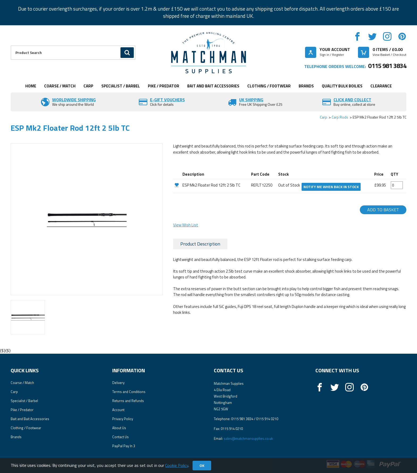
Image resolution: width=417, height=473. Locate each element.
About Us (119, 427)
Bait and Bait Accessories (213, 86)
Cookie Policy (176, 465)
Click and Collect (352, 99)
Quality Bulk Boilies (342, 86)
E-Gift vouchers (167, 99)
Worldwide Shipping (74, 99)
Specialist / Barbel (120, 86)
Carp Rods (340, 117)
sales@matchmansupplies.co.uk (248, 438)
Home (30, 86)
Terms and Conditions (128, 391)
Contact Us (120, 437)
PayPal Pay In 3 (123, 446)
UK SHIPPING (251, 99)
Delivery (118, 382)
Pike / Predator (163, 86)
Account (118, 409)
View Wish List (185, 225)
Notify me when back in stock (331, 186)
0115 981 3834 (387, 65)
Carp (88, 86)
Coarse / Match (60, 86)
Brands (306, 86)
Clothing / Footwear (269, 86)
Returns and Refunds (128, 400)
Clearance (381, 86)
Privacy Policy (122, 418)
